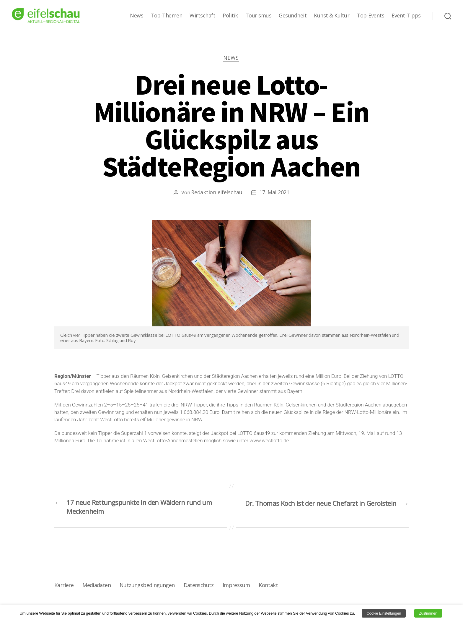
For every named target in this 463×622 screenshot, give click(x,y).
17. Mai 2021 (274, 192)
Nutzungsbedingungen (146, 587)
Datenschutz (198, 587)
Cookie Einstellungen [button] (383, 613)
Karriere (64, 587)
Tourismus (258, 15)
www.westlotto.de (269, 441)
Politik (230, 15)
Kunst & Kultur (331, 15)
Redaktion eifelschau (216, 192)
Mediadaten (96, 587)
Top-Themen (166, 15)
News (136, 15)
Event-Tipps (406, 15)
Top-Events (370, 15)
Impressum (235, 587)
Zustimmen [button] (428, 613)
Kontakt (267, 587)
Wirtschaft (202, 15)
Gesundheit (293, 15)
